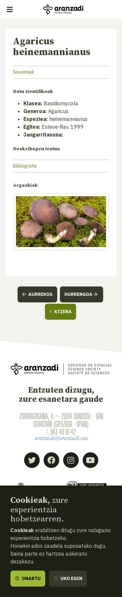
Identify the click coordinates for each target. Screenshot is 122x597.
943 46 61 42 (63, 431)
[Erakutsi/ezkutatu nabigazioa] (9, 9)
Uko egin (68, 578)
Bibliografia (25, 166)
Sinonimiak (23, 72)
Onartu (28, 578)
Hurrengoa (80, 294)
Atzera (60, 311)
